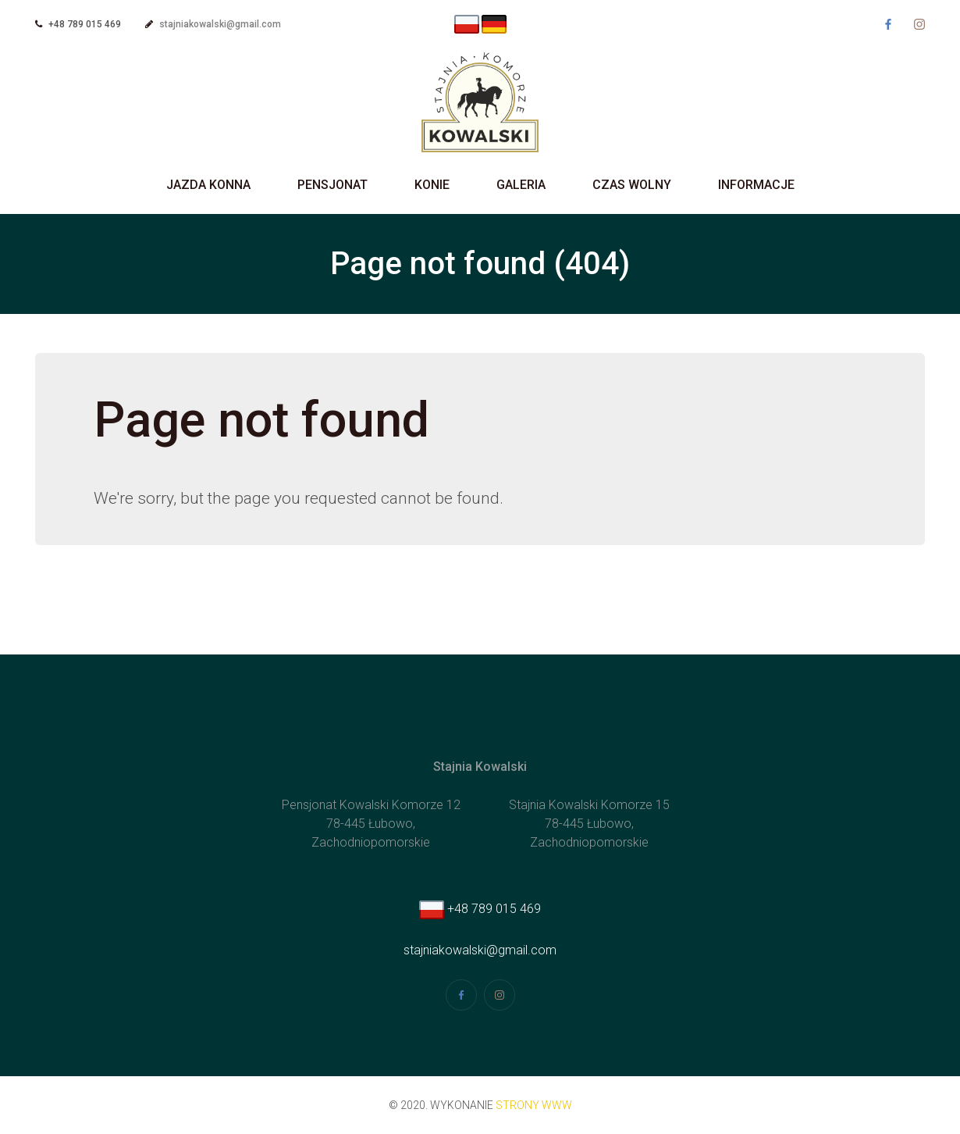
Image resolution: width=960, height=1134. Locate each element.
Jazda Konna (208, 184)
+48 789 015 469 (480, 908)
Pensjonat (332, 184)
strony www (534, 1105)
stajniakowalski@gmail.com (220, 24)
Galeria (521, 184)
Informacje (756, 184)
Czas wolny (631, 184)
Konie (432, 184)
